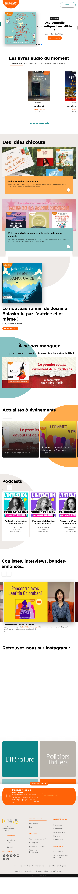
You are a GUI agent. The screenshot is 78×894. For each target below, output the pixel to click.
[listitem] (4, 855)
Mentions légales (59, 866)
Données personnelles (21, 866)
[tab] (16, 63)
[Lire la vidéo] (39, 602)
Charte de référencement (54, 871)
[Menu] (68, 4)
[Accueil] (11, 5)
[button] (36, 44)
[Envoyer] (69, 796)
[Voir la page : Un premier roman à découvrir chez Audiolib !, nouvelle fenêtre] (39, 368)
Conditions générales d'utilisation (28, 871)
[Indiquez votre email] (54, 796)
